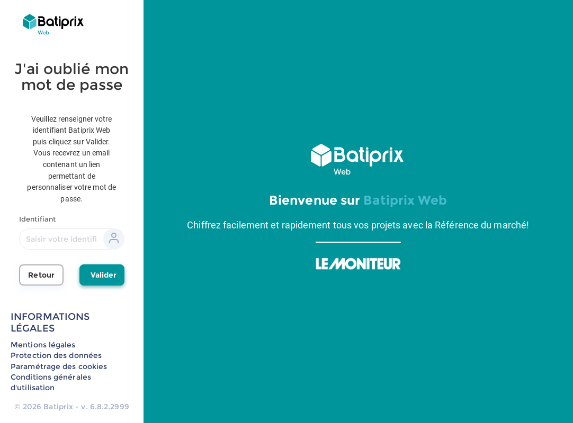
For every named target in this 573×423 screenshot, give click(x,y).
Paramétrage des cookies (59, 366)
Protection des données (56, 355)
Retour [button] (41, 275)
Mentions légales (43, 345)
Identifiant (37, 219)
